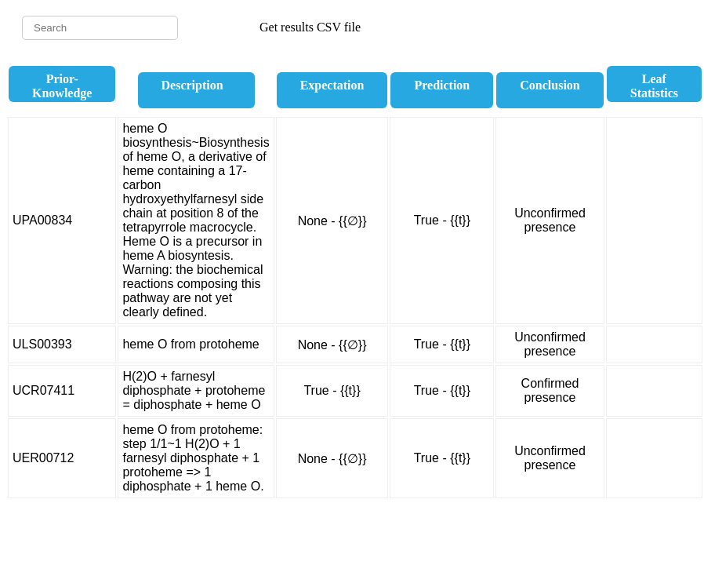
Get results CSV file (310, 27)
